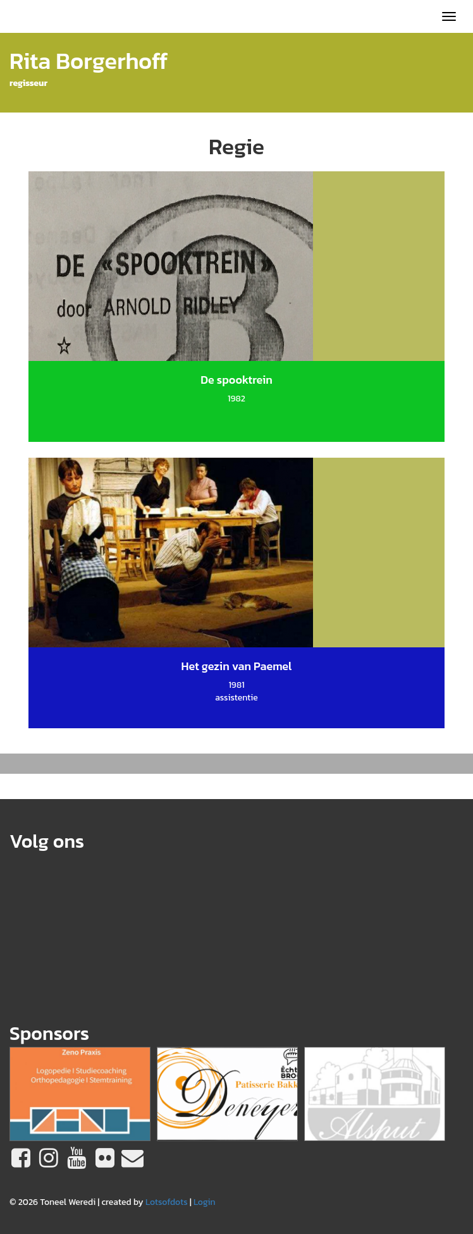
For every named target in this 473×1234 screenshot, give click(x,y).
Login (205, 1202)
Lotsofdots (166, 1202)
